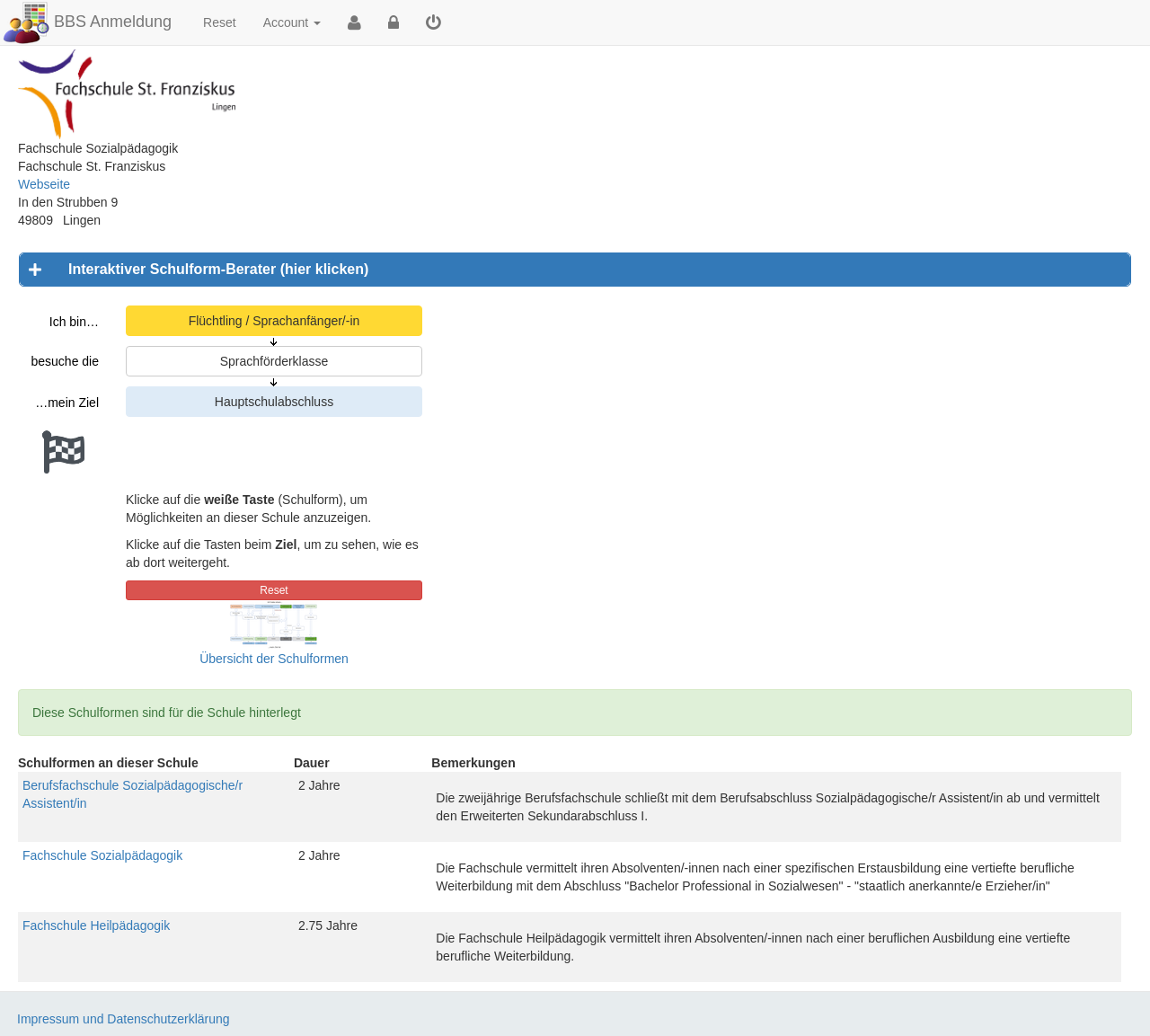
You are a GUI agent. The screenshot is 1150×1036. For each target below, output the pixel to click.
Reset (219, 22)
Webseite (44, 184)
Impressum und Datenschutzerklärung (123, 1019)
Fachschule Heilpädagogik (96, 925)
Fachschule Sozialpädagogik (102, 855)
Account (292, 22)
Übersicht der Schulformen (274, 658)
